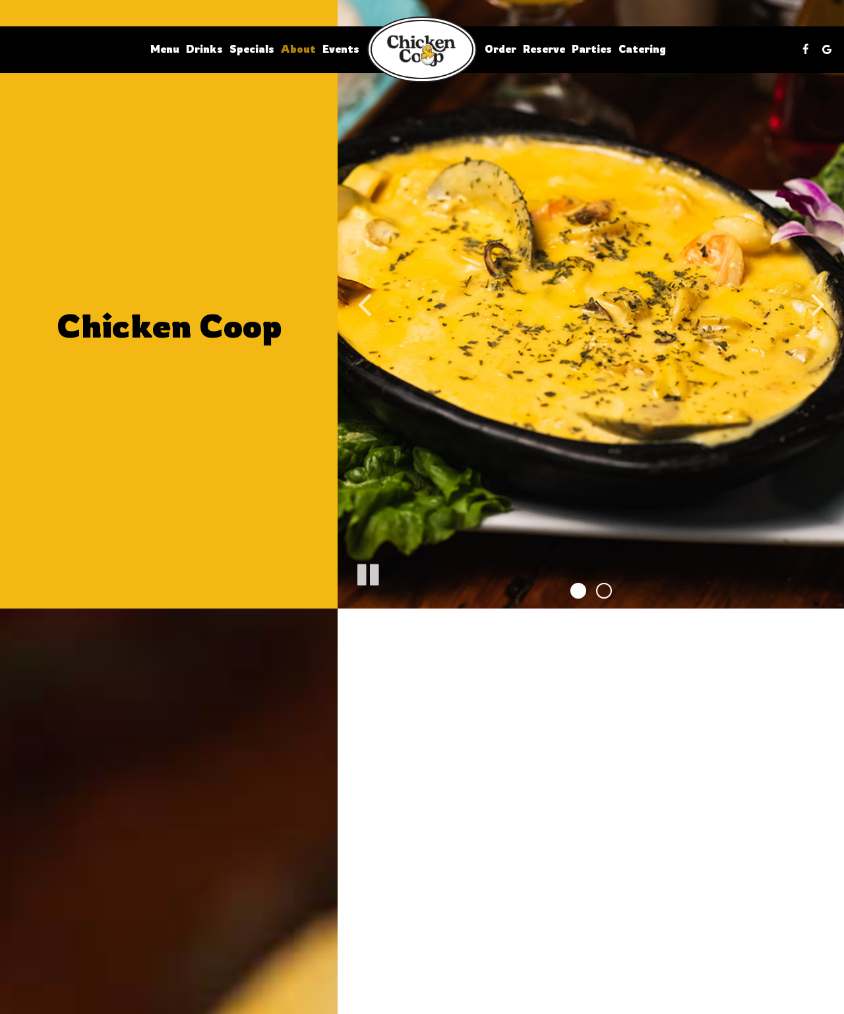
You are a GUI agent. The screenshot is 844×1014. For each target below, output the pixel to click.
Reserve (544, 49)
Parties (592, 49)
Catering (642, 49)
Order (500, 49)
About (298, 49)
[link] (422, 49)
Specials (251, 49)
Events (340, 49)
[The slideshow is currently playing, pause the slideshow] (367, 572)
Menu (164, 49)
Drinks (204, 49)
